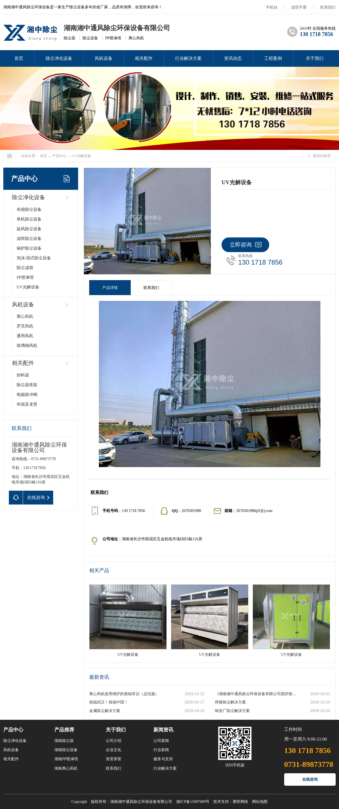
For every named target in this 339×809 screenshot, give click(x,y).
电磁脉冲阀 (27, 394)
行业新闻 (161, 750)
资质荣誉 (113, 759)
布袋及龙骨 (27, 404)
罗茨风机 (25, 326)
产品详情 (110, 288)
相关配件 (144, 58)
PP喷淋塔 (25, 277)
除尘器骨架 (27, 385)
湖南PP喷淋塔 (66, 759)
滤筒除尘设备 (29, 238)
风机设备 (103, 58)
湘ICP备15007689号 (192, 802)
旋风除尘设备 (29, 229)
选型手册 (299, 7)
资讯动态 (233, 58)
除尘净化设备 (59, 58)
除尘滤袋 (25, 267)
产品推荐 (64, 730)
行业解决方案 (188, 58)
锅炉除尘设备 (29, 248)
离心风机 (25, 316)
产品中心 (59, 156)
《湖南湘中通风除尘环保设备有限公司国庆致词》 (257, 694)
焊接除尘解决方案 (230, 702)
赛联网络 (240, 802)
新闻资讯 (163, 730)
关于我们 (314, 58)
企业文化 (113, 750)
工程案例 (273, 58)
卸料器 (23, 375)
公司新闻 (161, 741)
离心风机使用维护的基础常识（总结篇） (124, 694)
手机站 (272, 7)
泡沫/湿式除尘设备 (34, 258)
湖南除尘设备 (66, 750)
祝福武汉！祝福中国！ (108, 702)
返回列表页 (319, 156)
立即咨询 (245, 245)
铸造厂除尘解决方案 (232, 711)
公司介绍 (113, 741)
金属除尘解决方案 (104, 711)
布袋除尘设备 (29, 209)
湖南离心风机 (66, 768)
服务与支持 (163, 759)
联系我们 (328, 7)
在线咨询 (310, 779)
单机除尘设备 (29, 219)
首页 (18, 58)
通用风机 (25, 336)
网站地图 (260, 802)
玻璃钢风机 (27, 345)
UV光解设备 (81, 156)
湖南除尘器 (64, 741)
